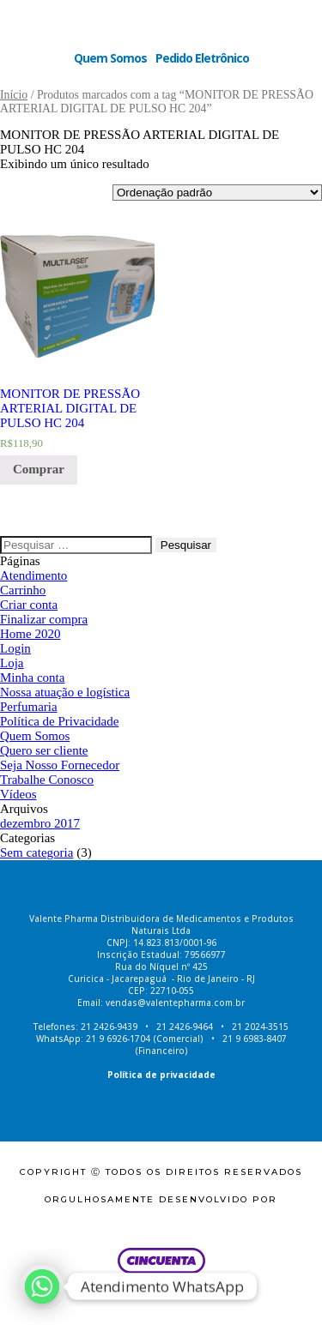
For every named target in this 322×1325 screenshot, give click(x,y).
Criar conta (29, 604)
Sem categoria (36, 852)
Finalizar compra (44, 619)
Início (13, 94)
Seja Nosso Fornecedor (59, 765)
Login (15, 648)
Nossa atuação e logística (65, 692)
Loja (12, 663)
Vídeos (18, 794)
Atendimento (33, 575)
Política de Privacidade (59, 721)
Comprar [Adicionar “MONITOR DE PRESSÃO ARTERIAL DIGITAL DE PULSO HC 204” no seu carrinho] (38, 469)
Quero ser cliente (44, 750)
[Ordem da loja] (217, 192)
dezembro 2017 (40, 823)
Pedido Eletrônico (202, 58)
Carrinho (23, 590)
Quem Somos (110, 58)
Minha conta (32, 677)
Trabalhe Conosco (47, 779)
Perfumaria (29, 707)
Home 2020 (30, 634)
